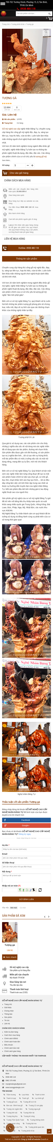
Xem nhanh (9, 957)
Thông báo (8, 1014)
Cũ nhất (23, 908)
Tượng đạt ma (31, 1124)
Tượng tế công (29, 1116)
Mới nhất (13, 908)
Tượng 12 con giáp (36, 1105)
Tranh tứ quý (11, 1098)
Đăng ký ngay (25, 834)
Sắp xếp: (5, 908)
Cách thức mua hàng (12, 1035)
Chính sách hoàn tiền (12, 1042)
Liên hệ (7, 1024)
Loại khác (25, 1095)
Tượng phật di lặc (17, 24)
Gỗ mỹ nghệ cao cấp (11, 129)
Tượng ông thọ (11, 1116)
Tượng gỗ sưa (11, 1102)
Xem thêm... (6, 160)
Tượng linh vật (11, 1113)
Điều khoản (8, 1045)
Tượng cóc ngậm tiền (14, 1109)
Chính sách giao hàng (12, 1051)
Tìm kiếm (49, 13)
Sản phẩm (8, 1017)
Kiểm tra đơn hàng (11, 1032)
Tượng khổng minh (37, 1120)
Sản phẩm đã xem (13, 915)
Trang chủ (6, 24)
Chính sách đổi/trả (11, 1038)
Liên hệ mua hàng (14, 238)
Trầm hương (11, 1095)
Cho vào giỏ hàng (19, 173)
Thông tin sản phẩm (26, 258)
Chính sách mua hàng (17, 180)
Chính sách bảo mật (11, 1048)
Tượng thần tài (28, 1113)
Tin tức (6, 1020)
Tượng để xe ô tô (29, 1102)
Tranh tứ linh (40, 1095)
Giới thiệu (7, 1008)
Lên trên (49, 1131)
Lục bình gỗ (39, 1098)
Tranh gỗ (25, 1098)
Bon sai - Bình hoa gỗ (14, 1105)
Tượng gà (10, 945)
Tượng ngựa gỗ (34, 1109)
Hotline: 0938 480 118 (29, 248)
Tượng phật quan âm (36, 1127)
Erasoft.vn (44, 1139)
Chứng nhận (9, 1011)
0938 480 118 (27, 8)
